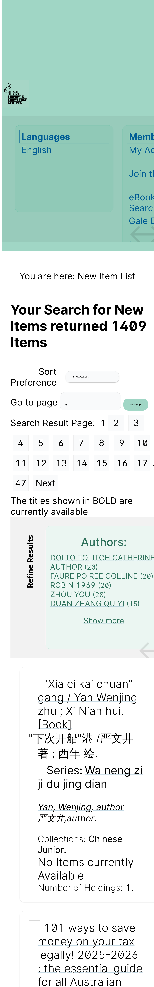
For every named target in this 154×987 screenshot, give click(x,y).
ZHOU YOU (70, 594)
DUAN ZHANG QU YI (87, 603)
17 (142, 463)
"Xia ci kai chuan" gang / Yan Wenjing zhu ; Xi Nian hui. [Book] (87, 704)
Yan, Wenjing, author (81, 807)
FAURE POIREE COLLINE (94, 576)
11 (21, 463)
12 (41, 463)
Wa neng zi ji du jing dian (90, 776)
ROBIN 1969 (73, 585)
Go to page (35, 402)
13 (61, 463)
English (36, 149)
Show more (103, 620)
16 (122, 463)
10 (142, 442)
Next (45, 483)
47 (21, 483)
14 (81, 463)
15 (102, 463)
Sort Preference (33, 377)
